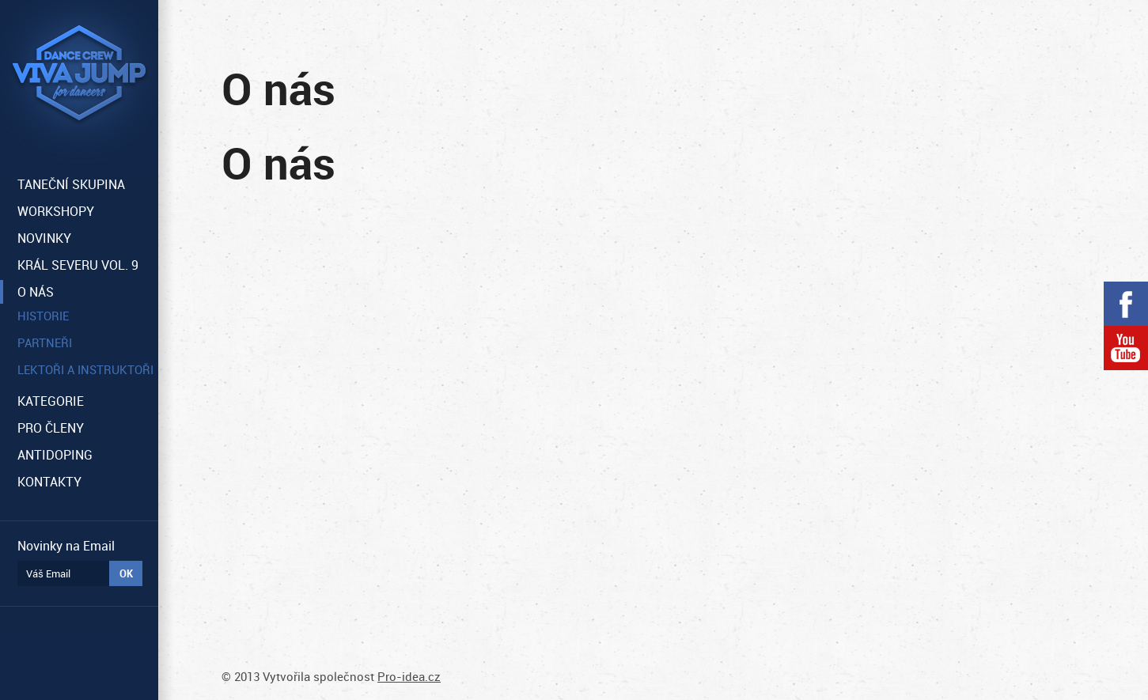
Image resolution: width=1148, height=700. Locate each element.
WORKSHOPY (55, 211)
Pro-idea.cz (409, 676)
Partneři (44, 342)
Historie (43, 316)
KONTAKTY (49, 481)
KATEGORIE (50, 401)
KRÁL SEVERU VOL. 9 (77, 265)
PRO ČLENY (50, 428)
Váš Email (48, 573)
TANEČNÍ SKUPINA (71, 184)
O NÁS (35, 292)
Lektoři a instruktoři (85, 369)
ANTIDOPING (55, 455)
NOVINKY (44, 238)
